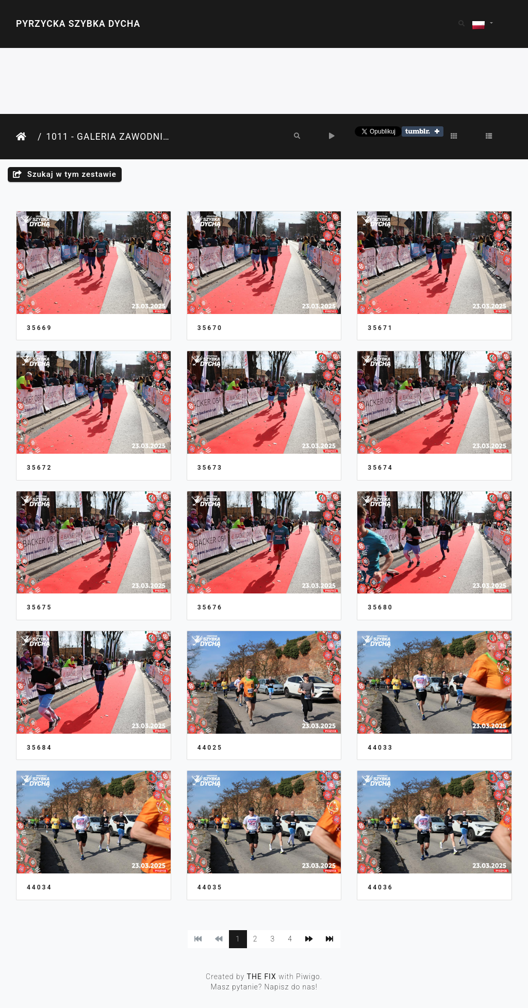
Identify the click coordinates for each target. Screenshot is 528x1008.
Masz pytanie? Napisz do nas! (263, 987)
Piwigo (308, 976)
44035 (210, 887)
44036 (380, 887)
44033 (380, 747)
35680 (380, 607)
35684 (39, 747)
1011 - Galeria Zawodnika (109, 136)
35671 (380, 328)
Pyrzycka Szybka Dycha (78, 24)
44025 (210, 747)
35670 (210, 328)
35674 (380, 467)
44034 (39, 887)
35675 (39, 607)
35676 (210, 607)
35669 (39, 328)
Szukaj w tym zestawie (65, 174)
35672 (39, 467)
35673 (210, 467)
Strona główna (25, 136)
